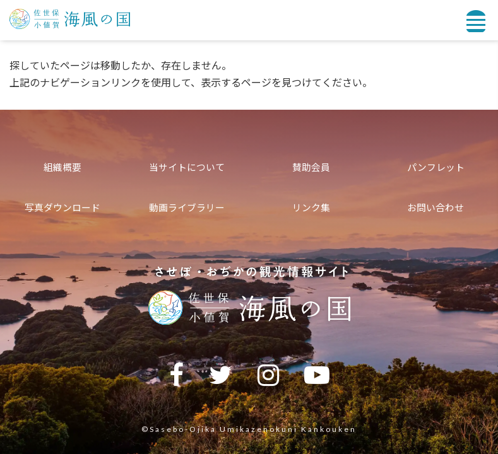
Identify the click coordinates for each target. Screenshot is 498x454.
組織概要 (62, 167)
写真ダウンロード (62, 207)
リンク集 (311, 207)
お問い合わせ (435, 207)
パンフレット (436, 167)
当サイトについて (187, 167)
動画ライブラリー (187, 207)
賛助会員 (311, 167)
